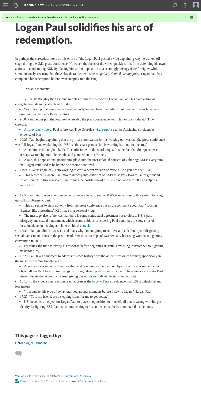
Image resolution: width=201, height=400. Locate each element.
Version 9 (20, 375)
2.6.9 (45, 380)
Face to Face (100, 281)
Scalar (37, 380)
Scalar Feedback (97, 380)
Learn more (91, 17)
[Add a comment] (20, 353)
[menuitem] (5, 5)
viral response (104, 129)
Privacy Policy (78, 380)
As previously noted (37, 129)
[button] (185, 5)
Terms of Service (59, 380)
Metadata (85, 375)
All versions (71, 375)
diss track (83, 225)
